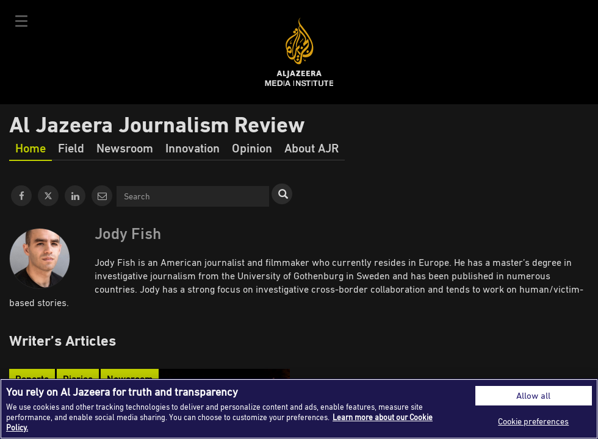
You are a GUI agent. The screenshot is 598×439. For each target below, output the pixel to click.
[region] (299, 409)
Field (71, 147)
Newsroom (124, 147)
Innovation (192, 147)
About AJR (311, 147)
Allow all (533, 395)
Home (30, 147)
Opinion (252, 147)
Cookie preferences (533, 421)
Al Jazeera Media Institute (299, 52)
